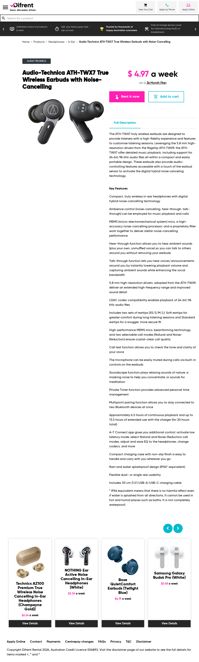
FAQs (102, 641)
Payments (53, 641)
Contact (36, 641)
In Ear (71, 42)
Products (39, 42)
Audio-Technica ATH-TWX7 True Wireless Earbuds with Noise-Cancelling (124, 42)
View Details (30, 623)
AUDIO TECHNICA (36, 61)
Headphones (56, 42)
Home (26, 42)
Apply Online (16, 641)
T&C (129, 641)
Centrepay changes (79, 641)
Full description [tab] (125, 122)
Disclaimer (143, 641)
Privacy (115, 641)
